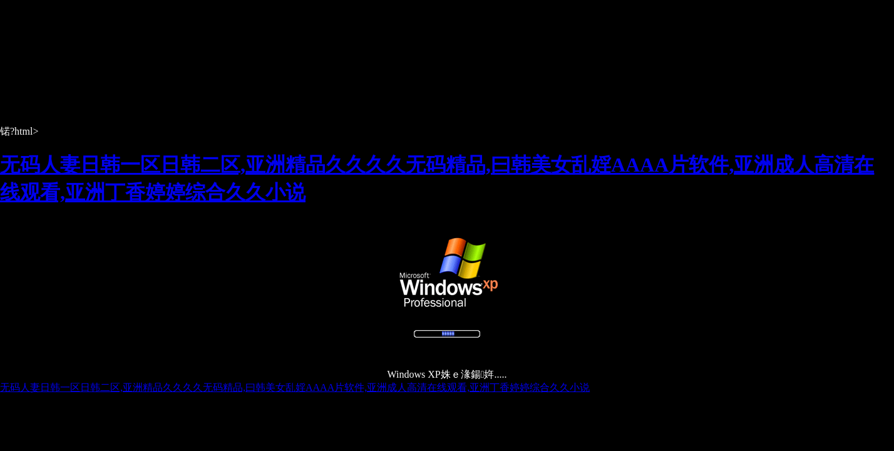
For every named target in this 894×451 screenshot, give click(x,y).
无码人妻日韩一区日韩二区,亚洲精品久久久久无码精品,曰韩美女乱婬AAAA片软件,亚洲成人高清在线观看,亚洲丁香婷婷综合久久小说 (295, 387)
